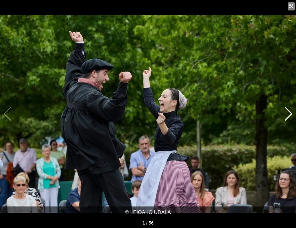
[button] (288, 114)
